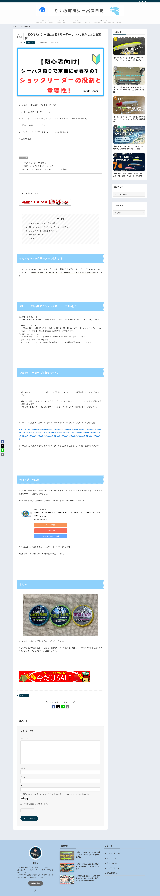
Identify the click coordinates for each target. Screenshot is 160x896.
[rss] (142, 1)
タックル (112, 853)
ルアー (111, 848)
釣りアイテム (114, 858)
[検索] (145, 1)
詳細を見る (35, 872)
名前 (23, 757)
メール (23, 766)
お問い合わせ (88, 894)
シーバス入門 (30, 42)
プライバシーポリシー (74, 894)
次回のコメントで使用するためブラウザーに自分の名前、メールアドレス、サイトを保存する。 (56, 783)
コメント (24, 727)
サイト (22, 775)
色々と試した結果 (36, 235)
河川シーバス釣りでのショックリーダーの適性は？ (49, 227)
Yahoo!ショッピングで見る (86, 525)
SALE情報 (112, 864)
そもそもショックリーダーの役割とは (44, 223)
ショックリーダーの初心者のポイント (44, 231)
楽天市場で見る (65, 525)
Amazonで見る (44, 525)
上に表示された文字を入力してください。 (35, 793)
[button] (53, 695)
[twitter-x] (139, 1)
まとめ (31, 238)
